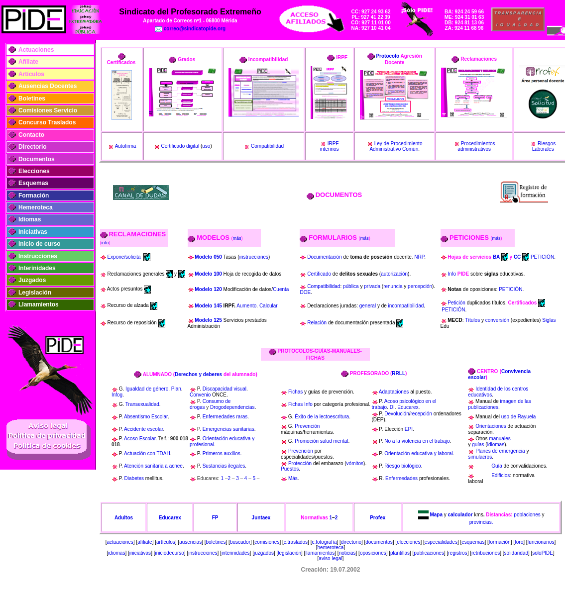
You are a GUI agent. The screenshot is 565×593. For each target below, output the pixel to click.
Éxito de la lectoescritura (322, 416)
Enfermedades (401, 478)
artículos (165, 542)
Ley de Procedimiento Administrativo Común (395, 146)
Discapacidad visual (224, 389)
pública (351, 286)
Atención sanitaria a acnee (153, 466)
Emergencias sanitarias (228, 429)
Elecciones (34, 171)
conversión (497, 320)
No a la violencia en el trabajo (417, 441)
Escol (144, 438)
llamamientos (320, 553)
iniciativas (140, 553)
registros (457, 553)
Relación (317, 322)
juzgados (264, 553)
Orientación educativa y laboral (418, 453)
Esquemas (33, 183)
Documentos (36, 159)
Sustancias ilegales (224, 466)
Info (452, 274)
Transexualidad (142, 404)
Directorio (32, 146)
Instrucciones (37, 256)
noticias (347, 553)
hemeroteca (331, 547)
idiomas (495, 444)
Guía (496, 466)
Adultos (123, 517)
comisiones (266, 542)
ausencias (190, 542)
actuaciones (120, 542)
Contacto (31, 134)
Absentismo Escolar (146, 416)
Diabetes (134, 478)
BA (496, 256)
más (237, 238)
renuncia (392, 286)
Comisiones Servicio (47, 110)
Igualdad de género (146, 389)
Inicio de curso (39, 243)
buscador (240, 542)
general (367, 305)
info (105, 242)
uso (206, 146)
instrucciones (253, 257)
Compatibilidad (267, 146)
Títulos (472, 320)
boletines (216, 542)
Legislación (34, 292)
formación (500, 542)
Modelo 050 (208, 257)
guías (478, 444)
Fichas (295, 392)
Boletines (31, 98)
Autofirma (125, 146)
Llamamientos (38, 304)
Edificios (500, 475)
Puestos (290, 469)
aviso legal (330, 558)
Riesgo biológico (402, 466)
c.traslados (296, 542)
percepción (420, 286)
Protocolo (387, 56)
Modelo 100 (208, 274)
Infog (117, 394)
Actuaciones (36, 49)
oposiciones (373, 553)
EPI (409, 429)
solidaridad (516, 553)
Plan (176, 389)
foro (519, 542)
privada (372, 286)
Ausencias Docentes (47, 86)
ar (153, 438)
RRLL (398, 373)
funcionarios (541, 542)
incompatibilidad (406, 305)
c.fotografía (324, 542)
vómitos (354, 463)
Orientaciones (490, 426)
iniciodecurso (169, 553)
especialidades (441, 542)
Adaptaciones (394, 392)
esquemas (472, 542)
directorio (351, 542)
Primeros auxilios (221, 453)
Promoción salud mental (321, 441)
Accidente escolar (143, 429)
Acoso (131, 438)
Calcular (268, 305)
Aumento (246, 305)
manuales (499, 438)
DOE (305, 292)
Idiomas (29, 219)
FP (215, 517)
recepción (421, 413)
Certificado (319, 274)
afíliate (144, 542)
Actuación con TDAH (147, 453)
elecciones (408, 542)
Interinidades (37, 268)
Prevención (307, 426)
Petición (456, 302)
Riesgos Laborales (544, 146)
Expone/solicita (123, 256)
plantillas (400, 553)
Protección (300, 463)
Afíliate (28, 61)
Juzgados (32, 280)
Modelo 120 (209, 289)
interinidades (236, 553)
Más (293, 478)
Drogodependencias (232, 407)
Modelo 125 (209, 320)
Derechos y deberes (198, 374)
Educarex (407, 407)
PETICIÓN (542, 256)
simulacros (480, 457)
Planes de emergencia (500, 451)
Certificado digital (180, 146)
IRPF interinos (329, 146)
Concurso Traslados (47, 122)
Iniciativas (32, 231)
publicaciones (429, 553)
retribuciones (485, 553)
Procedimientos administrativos (476, 146)
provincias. (481, 522)
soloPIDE (542, 553)
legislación (289, 553)
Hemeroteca (35, 207)
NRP (419, 257)
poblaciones (527, 514)
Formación (33, 195)
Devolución (396, 413)
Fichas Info (300, 404)
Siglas (549, 320)
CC (517, 256)
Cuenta (281, 289)
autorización (394, 274)
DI (392, 407)
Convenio (200, 394)
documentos (378, 542)
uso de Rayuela (518, 416)
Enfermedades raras (225, 416)
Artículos (31, 74)
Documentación (324, 257)
